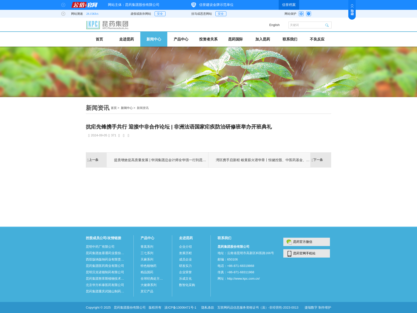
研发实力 (185, 266)
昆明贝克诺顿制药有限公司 (105, 272)
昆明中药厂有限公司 (100, 246)
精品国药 (147, 272)
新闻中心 (153, 39)
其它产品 (147, 291)
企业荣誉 (185, 272)
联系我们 (290, 39)
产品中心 (181, 39)
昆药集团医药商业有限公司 (105, 266)
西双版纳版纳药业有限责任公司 (106, 259)
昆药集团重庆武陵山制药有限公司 (106, 291)
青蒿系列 (147, 246)
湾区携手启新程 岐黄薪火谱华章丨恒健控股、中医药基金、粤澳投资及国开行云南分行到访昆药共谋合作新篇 (263, 160)
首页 (99, 39)
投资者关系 (208, 39)
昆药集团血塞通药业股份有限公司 (106, 253)
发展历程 (185, 253)
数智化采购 (187, 285)
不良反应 (317, 39)
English (274, 25)
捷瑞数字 (311, 307)
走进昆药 (126, 39)
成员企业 (185, 259)
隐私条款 (207, 307)
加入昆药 (262, 39)
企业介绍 (185, 246)
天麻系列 (147, 259)
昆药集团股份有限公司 (130, 307)
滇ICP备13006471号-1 (180, 307)
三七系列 (147, 253)
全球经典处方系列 (153, 278)
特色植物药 (148, 266)
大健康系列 (148, 285)
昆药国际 (235, 39)
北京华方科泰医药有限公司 (105, 285)
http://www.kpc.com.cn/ (243, 278)
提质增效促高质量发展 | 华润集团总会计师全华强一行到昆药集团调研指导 (161, 160)
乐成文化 (185, 278)
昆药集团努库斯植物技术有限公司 (106, 278)
